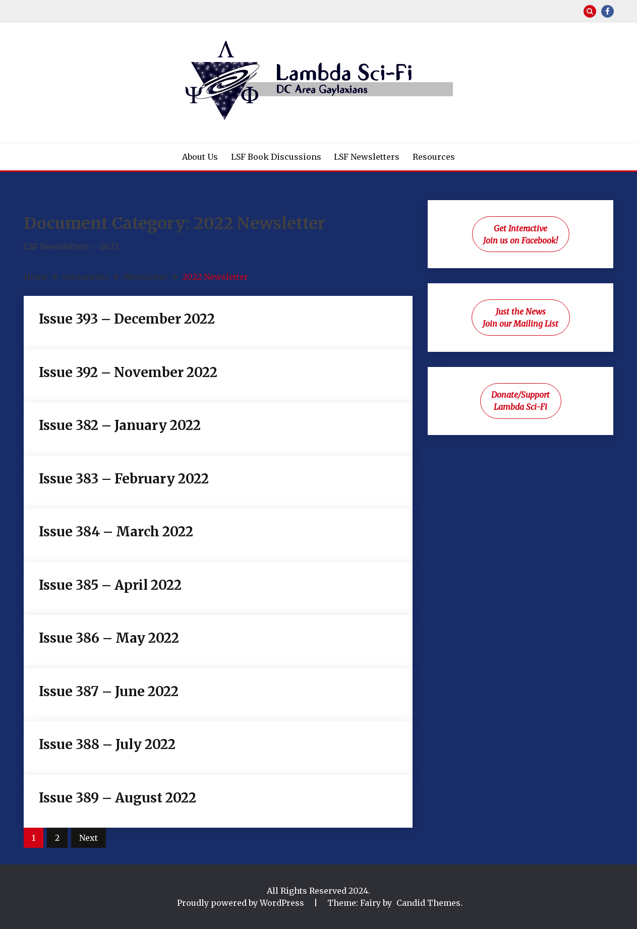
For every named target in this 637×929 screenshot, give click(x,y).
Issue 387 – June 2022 (109, 691)
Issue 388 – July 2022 (107, 744)
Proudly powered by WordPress (241, 903)
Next (88, 838)
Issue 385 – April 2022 (110, 585)
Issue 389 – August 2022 (117, 797)
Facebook (607, 11)
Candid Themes (428, 903)
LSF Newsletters (366, 157)
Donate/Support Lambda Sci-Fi (520, 401)
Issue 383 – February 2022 (124, 478)
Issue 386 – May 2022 (109, 638)
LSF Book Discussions (276, 157)
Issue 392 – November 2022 (128, 372)
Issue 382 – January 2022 (120, 425)
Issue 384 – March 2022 (116, 531)
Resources (434, 157)
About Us (200, 157)
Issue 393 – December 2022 (127, 319)
